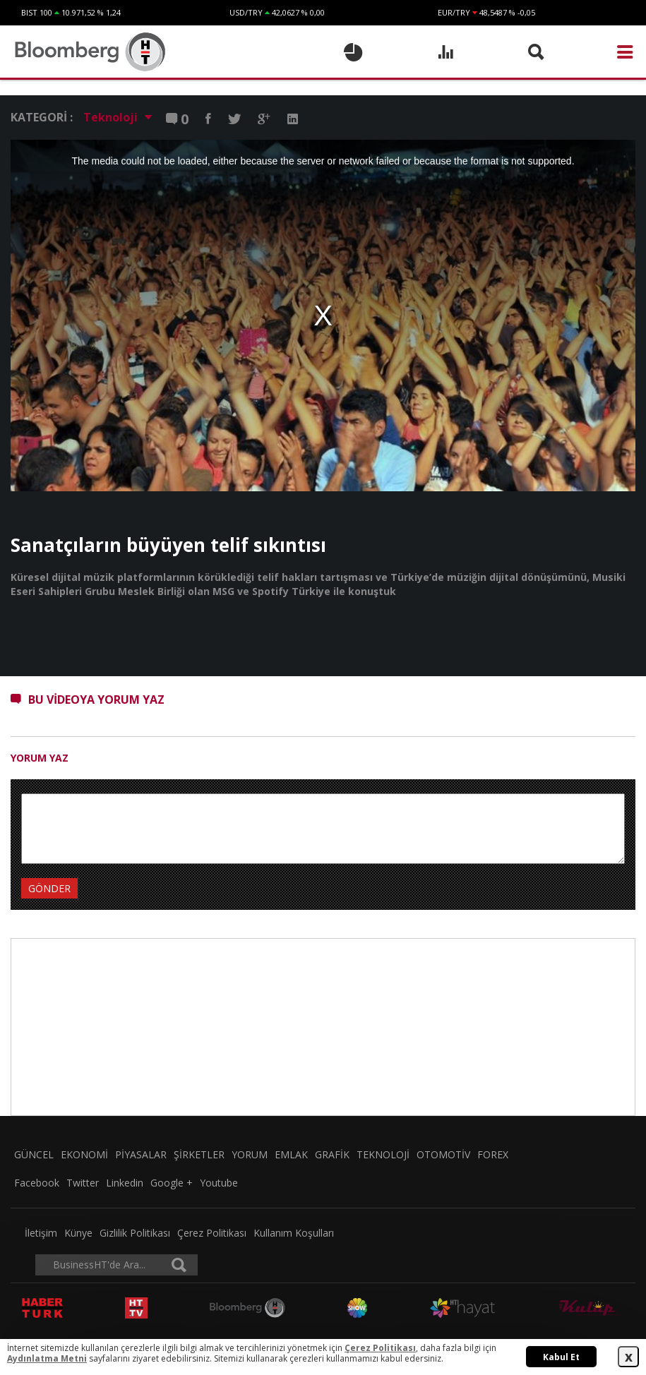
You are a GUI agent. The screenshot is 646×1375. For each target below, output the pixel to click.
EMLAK (291, 1154)
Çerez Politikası (211, 1232)
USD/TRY (246, 12)
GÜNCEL (34, 1154)
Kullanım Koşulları (293, 1232)
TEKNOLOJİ (383, 1154)
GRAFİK (332, 1154)
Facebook (36, 1182)
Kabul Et (561, 1357)
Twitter (82, 1182)
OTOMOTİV (443, 1154)
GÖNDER (49, 888)
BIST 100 (36, 12)
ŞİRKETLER (199, 1154)
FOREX (492, 1154)
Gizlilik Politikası (135, 1232)
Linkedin (124, 1182)
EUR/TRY (454, 12)
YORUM (250, 1154)
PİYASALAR (141, 1154)
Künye (78, 1232)
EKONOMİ (84, 1154)
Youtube (219, 1182)
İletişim (41, 1232)
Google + (171, 1182)
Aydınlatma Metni (47, 1358)
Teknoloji (117, 117)
